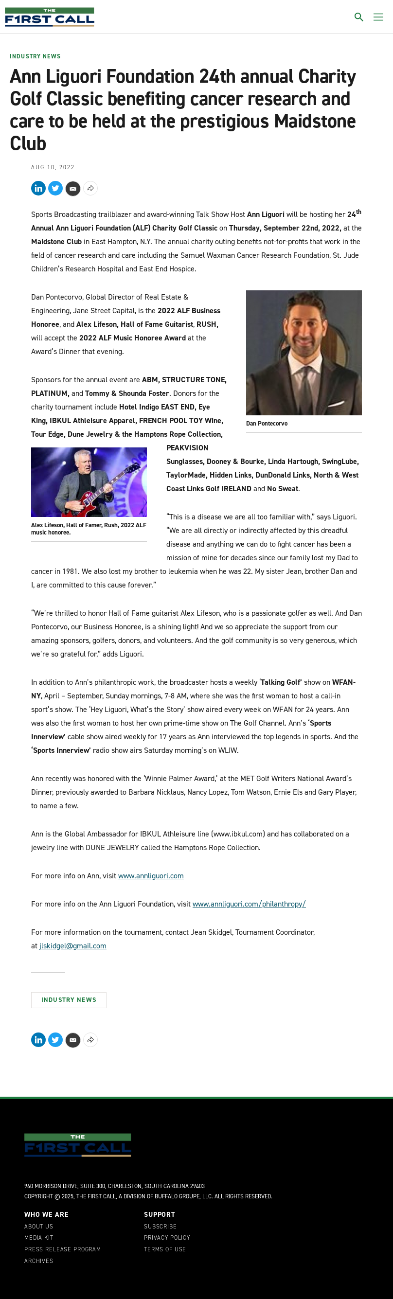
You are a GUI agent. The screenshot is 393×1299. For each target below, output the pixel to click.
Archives (39, 1261)
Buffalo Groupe (177, 1196)
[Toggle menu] (378, 17)
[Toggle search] (359, 17)
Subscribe (160, 1227)
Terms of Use (165, 1249)
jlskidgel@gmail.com (73, 946)
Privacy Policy (167, 1238)
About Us (39, 1227)
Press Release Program (62, 1249)
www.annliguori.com (151, 876)
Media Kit (39, 1238)
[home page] (49, 17)
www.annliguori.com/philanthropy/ (249, 904)
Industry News (35, 56)
